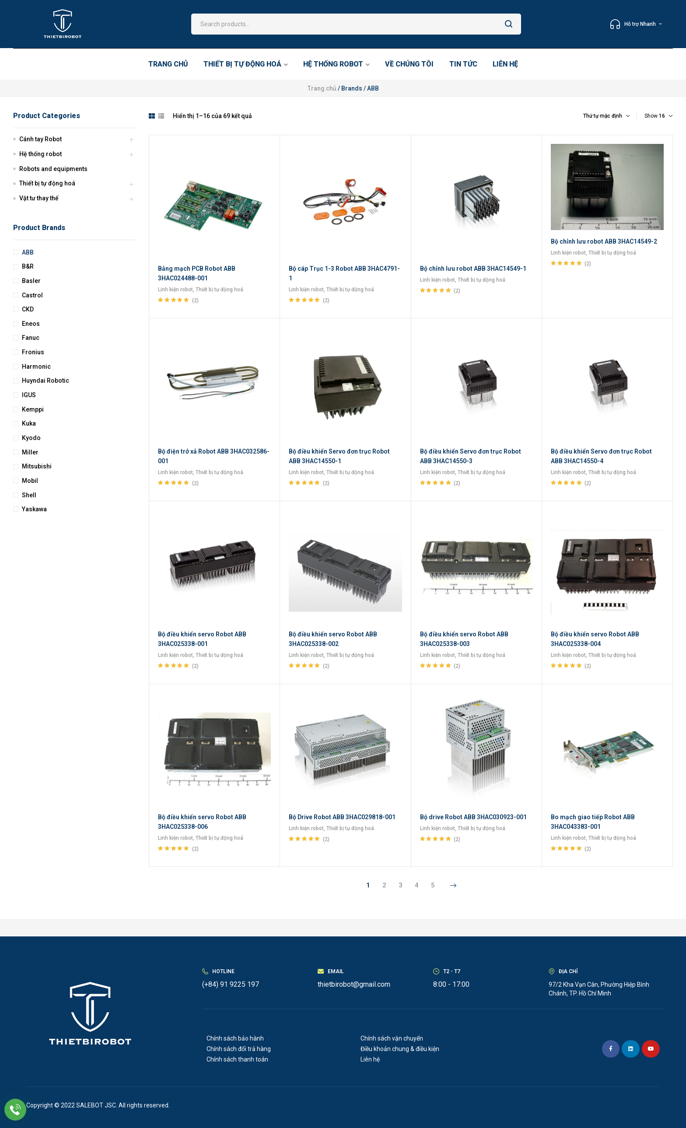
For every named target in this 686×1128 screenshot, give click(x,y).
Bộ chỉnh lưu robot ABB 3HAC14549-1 (473, 268)
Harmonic (36, 366)
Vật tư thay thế (39, 198)
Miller (30, 452)
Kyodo (31, 437)
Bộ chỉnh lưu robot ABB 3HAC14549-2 (604, 241)
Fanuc (30, 337)
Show (651, 116)
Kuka (29, 423)
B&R (28, 266)
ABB (28, 252)
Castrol (32, 295)
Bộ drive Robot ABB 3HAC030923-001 (473, 817)
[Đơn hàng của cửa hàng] (588, 116)
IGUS (29, 394)
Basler (31, 280)
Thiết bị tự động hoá (219, 289)
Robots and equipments (53, 168)
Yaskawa (34, 509)
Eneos (31, 323)
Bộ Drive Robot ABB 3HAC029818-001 (342, 817)
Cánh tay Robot (40, 139)
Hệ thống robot (40, 153)
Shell (29, 495)
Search (509, 24)
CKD (28, 309)
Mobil (30, 480)
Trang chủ (322, 88)
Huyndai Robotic (45, 380)
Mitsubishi (37, 466)
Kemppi (33, 409)
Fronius (33, 352)
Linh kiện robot (175, 289)
